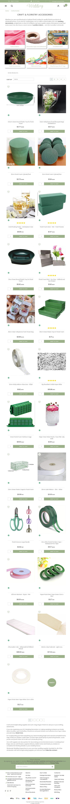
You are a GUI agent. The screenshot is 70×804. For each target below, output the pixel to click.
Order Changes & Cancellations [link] (44, 778)
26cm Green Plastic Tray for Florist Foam (51, 332)
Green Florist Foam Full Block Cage (20, 437)
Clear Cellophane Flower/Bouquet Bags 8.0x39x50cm (52, 122)
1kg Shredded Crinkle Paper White (52, 384)
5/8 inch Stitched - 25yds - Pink (20, 594)
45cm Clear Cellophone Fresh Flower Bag (20, 332)
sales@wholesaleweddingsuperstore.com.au (14, 779)
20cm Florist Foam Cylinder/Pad (21, 174)
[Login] (58, 6)
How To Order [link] (43, 773)
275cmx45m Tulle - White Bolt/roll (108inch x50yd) (21, 648)
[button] (6, 6)
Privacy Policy (54, 763)
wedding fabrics (38, 25)
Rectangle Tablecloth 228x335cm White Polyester (16, 792)
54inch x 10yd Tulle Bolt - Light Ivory (51, 647)
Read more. (19, 733)
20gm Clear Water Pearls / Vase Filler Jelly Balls (51, 437)
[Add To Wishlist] (8, 86)
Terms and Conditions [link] (57, 786)
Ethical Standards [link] (30, 792)
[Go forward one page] (64, 79)
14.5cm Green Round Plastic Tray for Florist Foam (21, 122)
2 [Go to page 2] (54, 79)
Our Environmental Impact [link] (30, 789)
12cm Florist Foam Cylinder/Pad (51, 174)
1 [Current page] (51, 79)
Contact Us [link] (57, 773)
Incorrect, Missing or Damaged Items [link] (45, 790)
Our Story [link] (28, 775)
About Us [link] (28, 773)
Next (51, 682)
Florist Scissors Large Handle (21, 542)
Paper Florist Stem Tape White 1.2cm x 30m (21, 699)
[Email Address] (33, 767)
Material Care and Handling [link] (59, 782)
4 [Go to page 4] (61, 79)
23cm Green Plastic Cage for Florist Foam (21, 489)
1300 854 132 (10, 782)
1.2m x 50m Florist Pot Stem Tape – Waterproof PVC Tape (51, 543)
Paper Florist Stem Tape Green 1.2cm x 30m (51, 595)
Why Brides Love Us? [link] (31, 778)
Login (19, 776)
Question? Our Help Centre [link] (59, 776)
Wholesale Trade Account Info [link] (30, 781)
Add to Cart (23, 131)
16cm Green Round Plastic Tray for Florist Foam (20, 280)
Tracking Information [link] (45, 784)
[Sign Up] (52, 767)
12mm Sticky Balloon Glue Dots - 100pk (21, 384)
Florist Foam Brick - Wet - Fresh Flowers (52, 227)
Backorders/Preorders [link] (45, 781)
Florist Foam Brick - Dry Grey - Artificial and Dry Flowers (52, 280)
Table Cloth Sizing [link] (59, 779)
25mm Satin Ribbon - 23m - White (52, 489)
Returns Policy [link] (43, 786)
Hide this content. (51, 750)
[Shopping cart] (64, 6)
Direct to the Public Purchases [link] (30, 785)
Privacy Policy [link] (57, 789)
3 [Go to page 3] (57, 79)
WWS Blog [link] (57, 792)
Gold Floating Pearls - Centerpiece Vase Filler (21, 227)
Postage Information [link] (45, 775)
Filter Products (13, 73)
